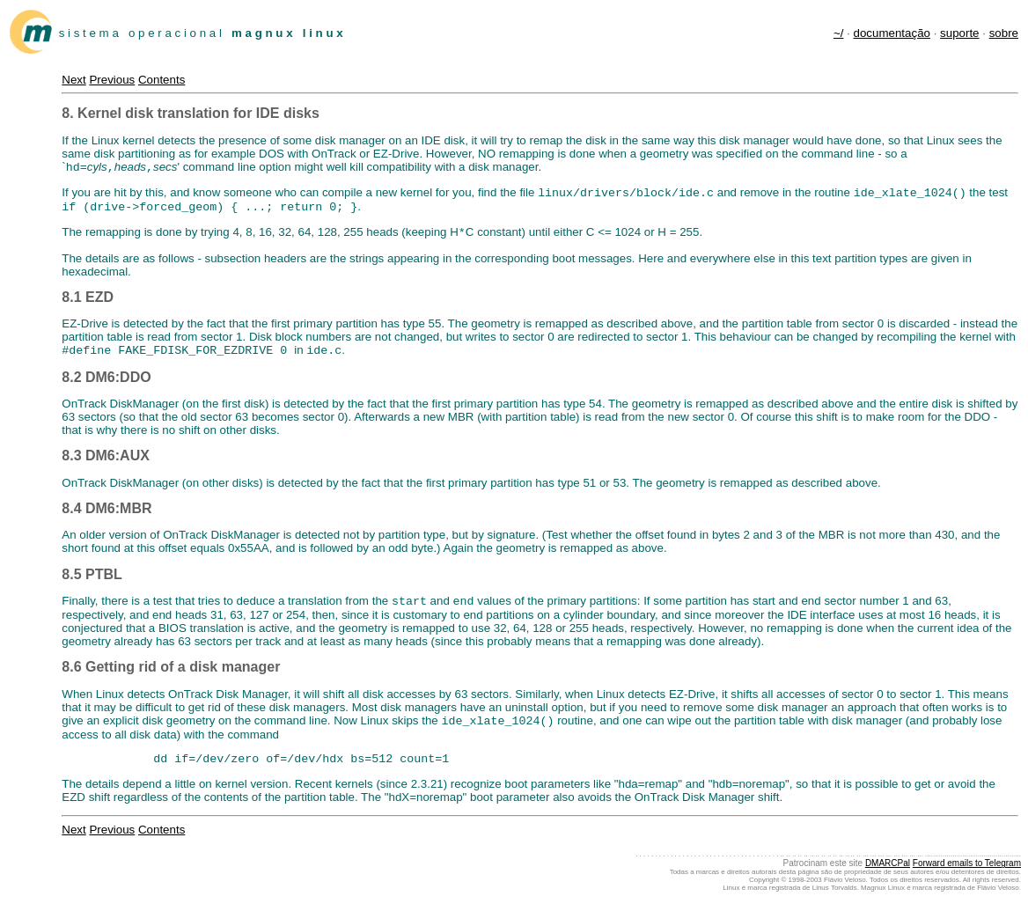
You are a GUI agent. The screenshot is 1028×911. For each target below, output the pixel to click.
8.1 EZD (88, 304)
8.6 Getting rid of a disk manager (171, 677)
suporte (959, 33)
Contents (161, 79)
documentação (892, 33)
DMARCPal (887, 875)
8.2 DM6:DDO (106, 385)
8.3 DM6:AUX (106, 464)
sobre (1003, 33)
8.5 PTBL (91, 583)
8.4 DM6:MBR (106, 517)
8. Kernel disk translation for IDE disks (190, 113)
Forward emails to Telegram (967, 875)
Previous (112, 79)
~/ (838, 33)
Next (73, 79)
